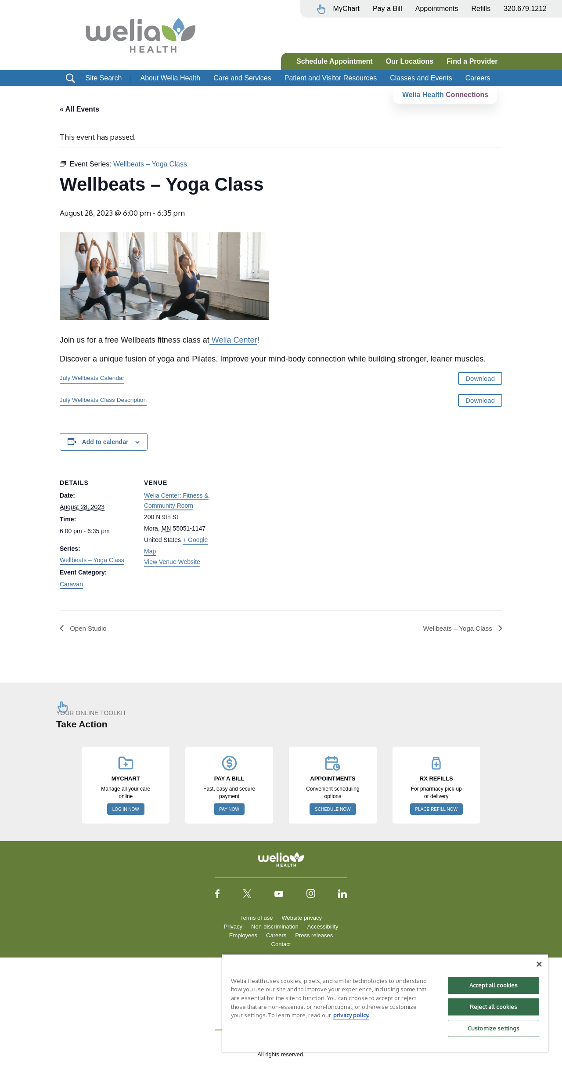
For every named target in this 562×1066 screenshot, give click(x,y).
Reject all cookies (493, 1006)
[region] (385, 1003)
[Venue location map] (274, 526)
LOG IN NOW (125, 809)
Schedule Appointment (334, 61)
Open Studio (88, 628)
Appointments (436, 8)
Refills (481, 8)
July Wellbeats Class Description (103, 400)
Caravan (71, 584)
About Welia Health (170, 78)
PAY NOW (229, 809)
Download (480, 379)
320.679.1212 (525, 8)
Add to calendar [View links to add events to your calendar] (105, 441)
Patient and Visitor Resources (331, 78)
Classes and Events (421, 78)
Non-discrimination (275, 926)
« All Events (79, 109)
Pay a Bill (387, 8)
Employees (243, 935)
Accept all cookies (493, 985)
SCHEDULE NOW (333, 809)
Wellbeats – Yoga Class (92, 560)
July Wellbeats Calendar (92, 378)
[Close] (539, 964)
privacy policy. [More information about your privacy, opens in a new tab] (351, 1015)
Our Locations (409, 61)
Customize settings (493, 1028)
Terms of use (256, 917)
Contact (281, 944)
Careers (477, 78)
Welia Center (233, 340)
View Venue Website (172, 562)
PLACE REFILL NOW (436, 809)
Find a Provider (472, 61)
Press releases (314, 935)
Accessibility (323, 926)
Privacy (232, 926)
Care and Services (242, 78)
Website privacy (301, 917)
